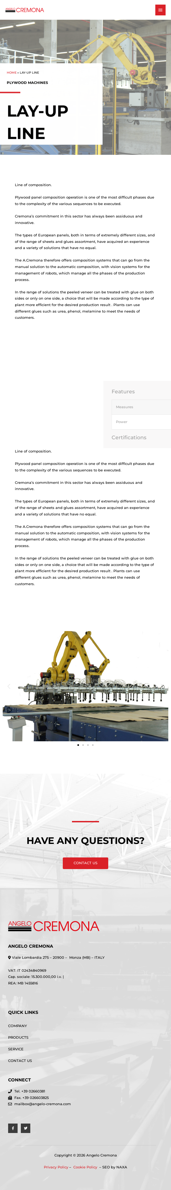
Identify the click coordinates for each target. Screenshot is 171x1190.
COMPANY (17, 1026)
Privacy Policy (56, 1167)
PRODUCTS (18, 1037)
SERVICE (16, 1049)
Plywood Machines (27, 87)
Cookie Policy (85, 1167)
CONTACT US (20, 1061)
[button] (8, 686)
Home (12, 77)
